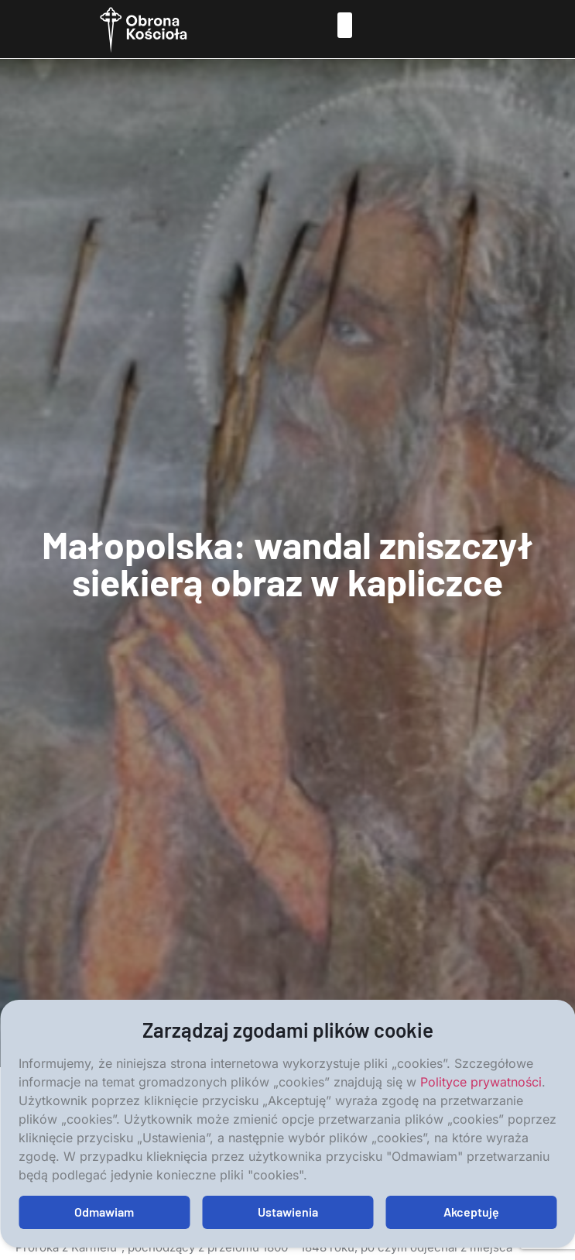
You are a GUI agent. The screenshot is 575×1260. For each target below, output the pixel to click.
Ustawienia (288, 1211)
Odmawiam (104, 1211)
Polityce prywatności (481, 1082)
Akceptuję (471, 1211)
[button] (344, 25)
